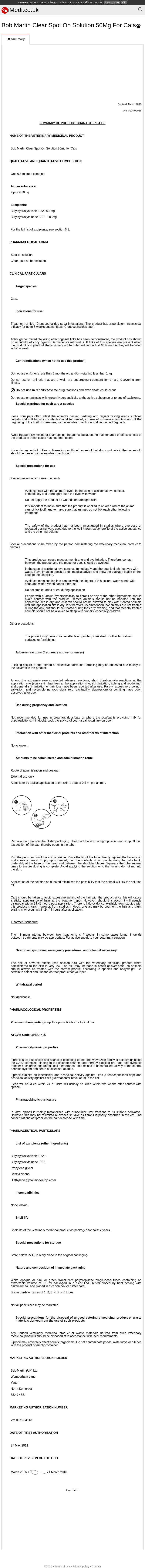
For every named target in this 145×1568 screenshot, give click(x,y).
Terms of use (62, 1566)
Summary (15, 39)
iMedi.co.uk (20, 9)
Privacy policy (80, 1566)
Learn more (112, 2)
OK (124, 2)
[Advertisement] (72, 72)
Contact (96, 1566)
